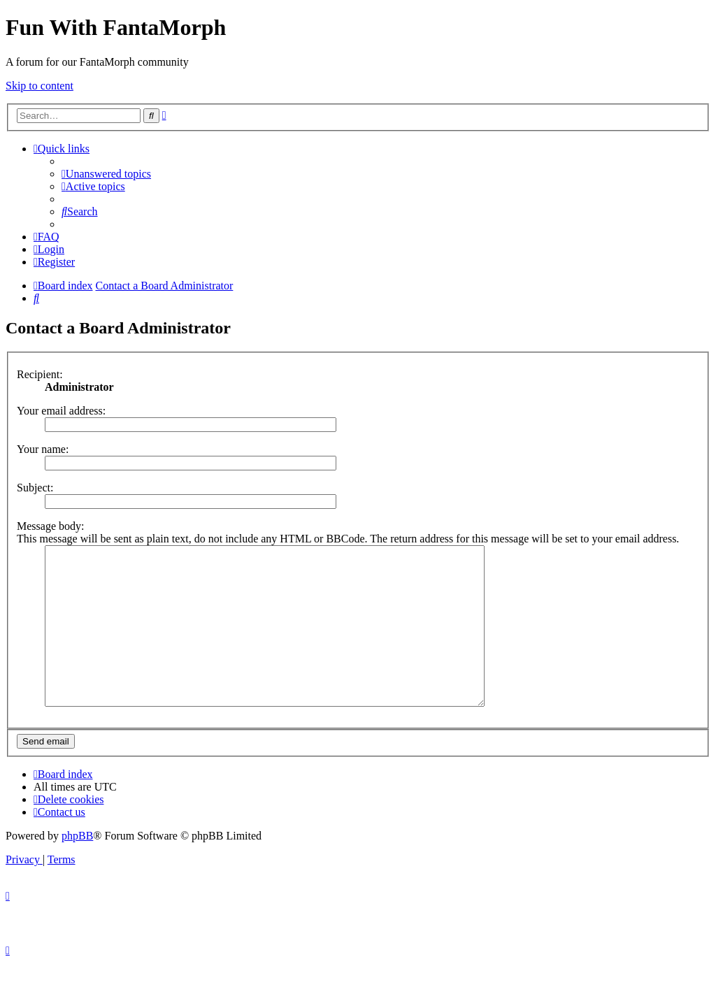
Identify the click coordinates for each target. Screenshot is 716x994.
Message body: (50, 526)
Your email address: (61, 411)
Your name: (43, 449)
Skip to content (39, 86)
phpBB (77, 867)
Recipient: (40, 374)
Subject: (35, 488)
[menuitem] (106, 174)
